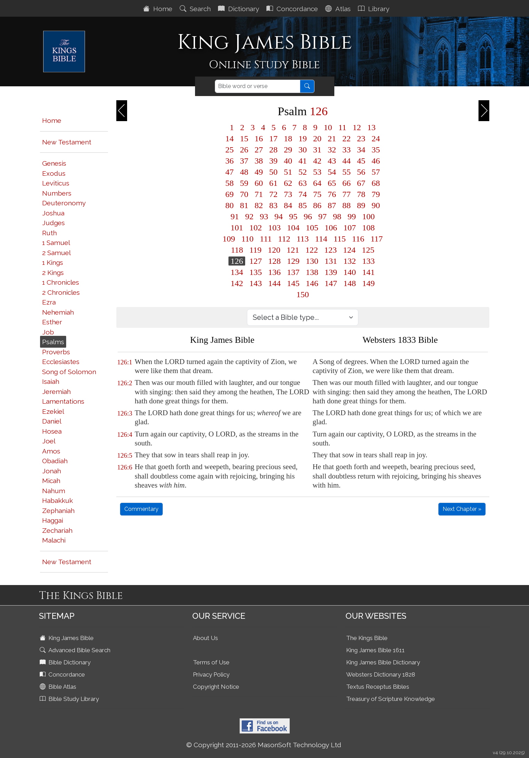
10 (327, 127)
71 (258, 194)
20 (317, 138)
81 (244, 205)
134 (236, 272)
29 (288, 149)
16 (258, 138)
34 (361, 149)
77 (346, 194)
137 (293, 272)
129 (293, 261)
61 (273, 183)
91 (234, 216)
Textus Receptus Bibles (377, 686)
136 (274, 272)
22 (346, 138)
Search (196, 9)
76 (332, 194)
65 (332, 183)
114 (321, 238)
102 (255, 227)
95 (293, 216)
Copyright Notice (216, 686)
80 (229, 205)
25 (229, 149)
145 (293, 283)
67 (361, 183)
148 (349, 283)
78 (361, 194)
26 (244, 149)
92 (249, 216)
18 (288, 138)
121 (293, 249)
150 (302, 294)
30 (302, 149)
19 (302, 138)
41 (302, 160)
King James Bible (67, 637)
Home (158, 9)
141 (368, 272)
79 (375, 194)
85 (302, 205)
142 (236, 283)
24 (375, 138)
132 (349, 261)
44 (346, 160)
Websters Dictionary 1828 (380, 674)
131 (330, 261)
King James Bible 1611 (375, 650)
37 (244, 160)
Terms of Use (211, 662)
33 (346, 149)
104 (293, 227)
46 (375, 160)
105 (312, 227)
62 (288, 183)
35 (375, 149)
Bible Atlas (59, 686)
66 (346, 183)
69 (229, 194)
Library (374, 9)
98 (337, 216)
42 (317, 160)
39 (273, 160)
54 (332, 171)
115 (340, 238)
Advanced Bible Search (76, 650)
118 (237, 249)
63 (302, 183)
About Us (205, 637)
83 (273, 205)
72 (273, 194)
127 (255, 261)
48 (244, 171)
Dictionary (239, 9)
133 (368, 261)
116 (358, 238)
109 (228, 238)
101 (236, 227)
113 (302, 238)
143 (255, 283)
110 (247, 238)
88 (346, 205)
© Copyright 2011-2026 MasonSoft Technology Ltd (263, 745)
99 (351, 216)
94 (278, 216)
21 (332, 138)
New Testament (66, 142)
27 (258, 149)
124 (349, 249)
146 (312, 283)
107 (349, 227)
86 (317, 205)
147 (330, 283)
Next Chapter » (462, 509)
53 (317, 171)
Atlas (338, 9)
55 (346, 171)
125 (368, 249)
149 (368, 283)
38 (258, 160)
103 (274, 227)
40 (288, 160)
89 (361, 205)
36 (229, 160)
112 (284, 238)
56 (361, 171)
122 (311, 249)
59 (244, 183)
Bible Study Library (70, 698)
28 (273, 149)
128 (274, 261)
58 (229, 183)
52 (302, 171)
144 (274, 283)
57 (375, 171)
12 (357, 127)
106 (330, 227)
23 (361, 138)
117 (376, 238)
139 (330, 272)
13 (371, 127)
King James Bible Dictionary (383, 662)
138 (312, 272)
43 (332, 160)
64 (317, 183)
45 (361, 160)
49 (258, 171)
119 (255, 249)
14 (229, 138)
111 (266, 238)
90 (375, 205)
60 (258, 183)
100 (368, 216)
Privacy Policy (211, 674)
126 (236, 261)
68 (375, 183)
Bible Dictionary (66, 662)
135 (255, 272)
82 (258, 205)
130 (312, 261)
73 (288, 194)
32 (332, 149)
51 (288, 171)
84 (288, 205)
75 (317, 194)
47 (229, 171)
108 (368, 227)
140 (349, 272)
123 (330, 249)
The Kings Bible (367, 637)
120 (274, 249)
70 (244, 194)
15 (244, 138)
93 (264, 216)
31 (317, 149)
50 (273, 171)
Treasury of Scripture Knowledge (390, 698)
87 (332, 205)
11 (342, 127)
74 (302, 194)
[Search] (257, 86)
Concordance (293, 9)
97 (322, 216)
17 (273, 138)
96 (308, 216)
